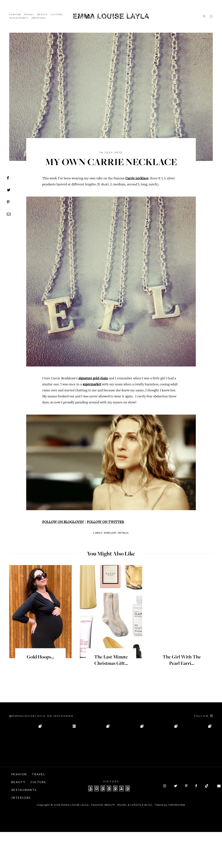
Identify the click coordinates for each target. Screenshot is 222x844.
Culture (57, 14)
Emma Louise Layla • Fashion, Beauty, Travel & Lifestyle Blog (106, 816)
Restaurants (18, 18)
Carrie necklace (136, 178)
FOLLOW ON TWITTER (105, 534)
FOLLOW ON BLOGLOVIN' (63, 534)
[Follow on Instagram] (203, 727)
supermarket (92, 384)
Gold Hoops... (40, 669)
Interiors (38, 18)
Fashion (15, 14)
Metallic (123, 544)
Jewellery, (110, 544)
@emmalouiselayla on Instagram (41, 727)
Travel (29, 14)
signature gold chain (93, 378)
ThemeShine (176, 816)
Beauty (42, 14)
